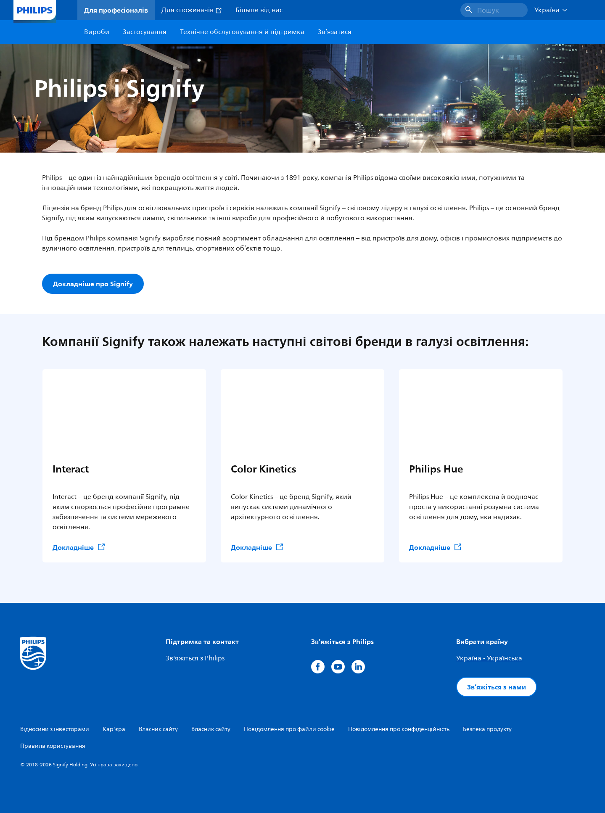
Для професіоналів (116, 10)
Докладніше (79, 547)
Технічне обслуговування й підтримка (242, 31)
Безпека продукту (487, 729)
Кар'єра (114, 729)
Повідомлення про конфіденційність (398, 729)
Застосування (144, 31)
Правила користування (52, 746)
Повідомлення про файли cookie (289, 729)
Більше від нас (259, 10)
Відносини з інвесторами (54, 729)
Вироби (96, 31)
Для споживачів (191, 10)
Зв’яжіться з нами (496, 687)
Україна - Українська (489, 658)
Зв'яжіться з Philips (195, 658)
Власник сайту (158, 729)
